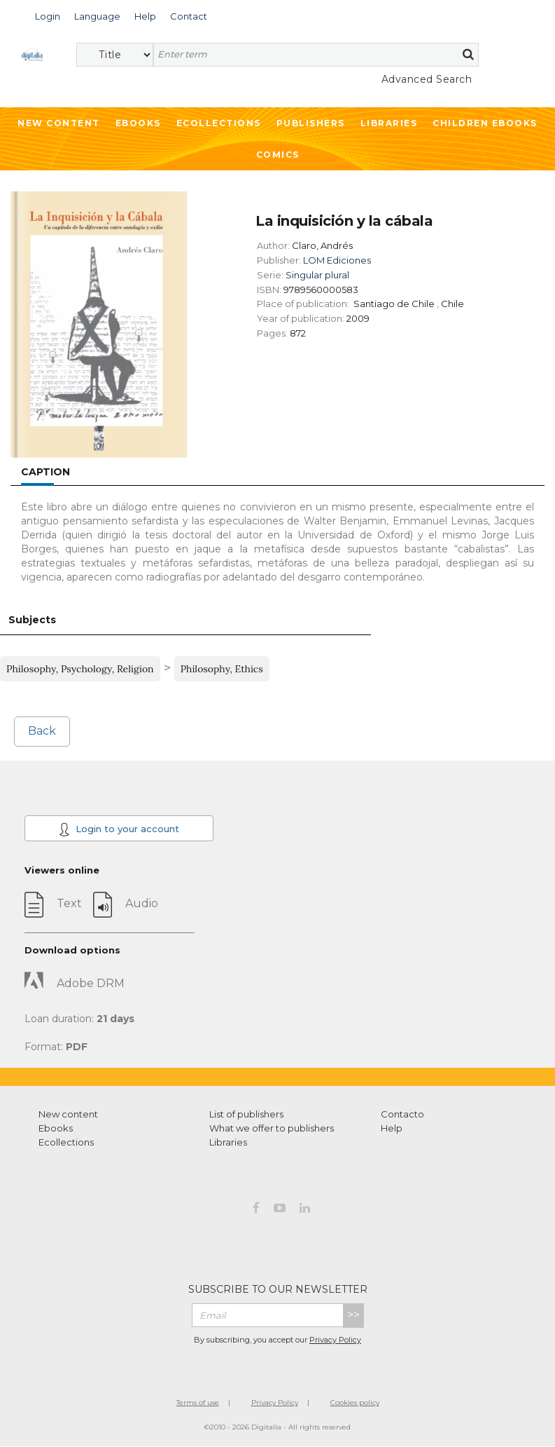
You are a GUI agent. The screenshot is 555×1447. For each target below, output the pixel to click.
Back (42, 731)
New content (68, 1114)
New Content (58, 123)
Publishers (310, 123)
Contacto (402, 1114)
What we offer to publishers (271, 1128)
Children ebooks (485, 123)
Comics (278, 154)
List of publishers (246, 1114)
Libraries (389, 123)
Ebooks (138, 123)
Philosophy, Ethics (222, 669)
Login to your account (119, 829)
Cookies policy (354, 1402)
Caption (45, 472)
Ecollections (218, 123)
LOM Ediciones (337, 260)
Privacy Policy (335, 1340)
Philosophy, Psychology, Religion (80, 669)
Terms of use (197, 1402)
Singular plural (317, 274)
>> (353, 1315)
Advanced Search (426, 79)
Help (391, 1128)
